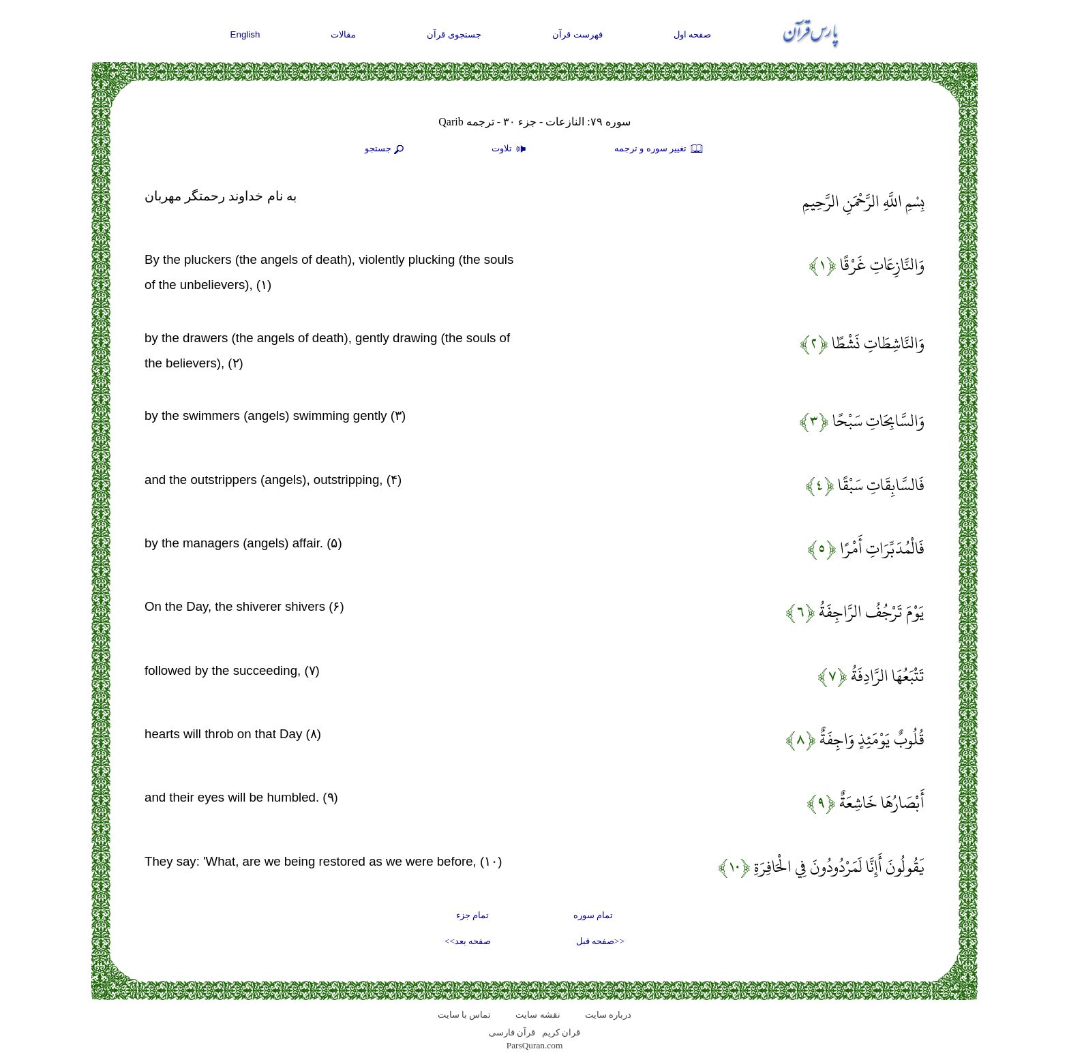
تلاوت (511, 149)
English (245, 34)
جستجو (386, 149)
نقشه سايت (537, 1015)
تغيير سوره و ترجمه (659, 149)
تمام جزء (472, 915)
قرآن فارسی (512, 1032)
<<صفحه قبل (600, 941)
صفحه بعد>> (468, 941)
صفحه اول (693, 34)
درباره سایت (608, 1015)
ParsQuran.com (535, 1045)
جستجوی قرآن (454, 34)
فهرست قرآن (577, 34)
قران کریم (561, 1032)
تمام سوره (593, 915)
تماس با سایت (465, 1015)
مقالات (343, 34)
